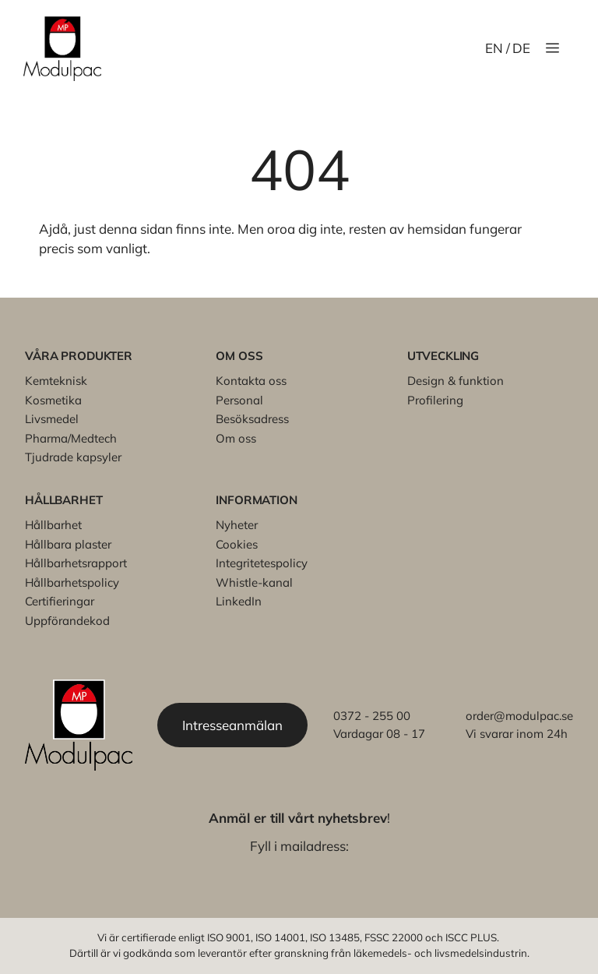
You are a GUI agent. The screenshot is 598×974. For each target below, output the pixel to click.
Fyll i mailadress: (299, 846)
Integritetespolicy (262, 563)
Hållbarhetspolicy (72, 582)
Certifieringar (59, 601)
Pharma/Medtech (71, 438)
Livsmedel (52, 418)
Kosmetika (53, 400)
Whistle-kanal (254, 582)
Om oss (236, 438)
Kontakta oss (251, 380)
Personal (239, 400)
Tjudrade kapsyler (73, 457)
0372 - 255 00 (371, 715)
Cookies (237, 544)
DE (521, 48)
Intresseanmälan (232, 725)
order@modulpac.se (519, 715)
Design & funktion (455, 380)
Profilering (435, 400)
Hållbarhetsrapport (76, 563)
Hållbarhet (53, 524)
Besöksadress (252, 418)
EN (494, 48)
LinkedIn (239, 601)
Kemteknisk (56, 380)
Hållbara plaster (68, 544)
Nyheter (237, 524)
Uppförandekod (67, 620)
